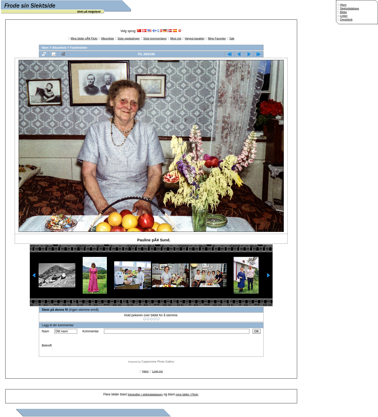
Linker (344, 15)
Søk (231, 38)
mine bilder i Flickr (187, 394)
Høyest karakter (194, 38)
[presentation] (144, 345)
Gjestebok (346, 19)
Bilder (343, 12)
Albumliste (107, 38)
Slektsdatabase (349, 8)
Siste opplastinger (129, 38)
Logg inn (157, 371)
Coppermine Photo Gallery (157, 361)
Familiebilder (78, 47)
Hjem (343, 4)
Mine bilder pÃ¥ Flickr (84, 38)
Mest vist (175, 38)
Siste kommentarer (155, 38)
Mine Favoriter (217, 38)
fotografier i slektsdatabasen (145, 394)
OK (256, 331)
